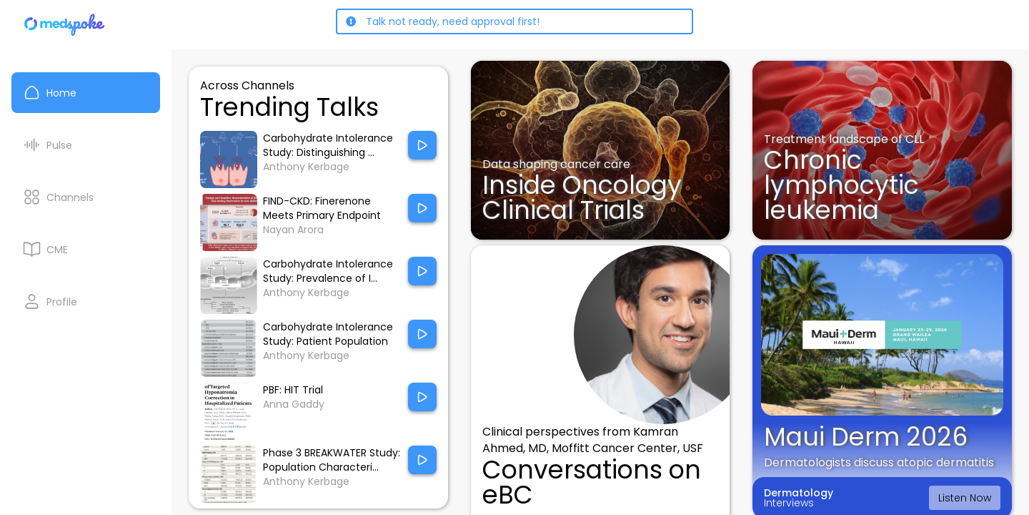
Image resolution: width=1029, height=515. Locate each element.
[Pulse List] (85, 144)
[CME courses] (85, 249)
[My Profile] (85, 301)
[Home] (65, 24)
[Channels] (85, 197)
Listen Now (964, 498)
